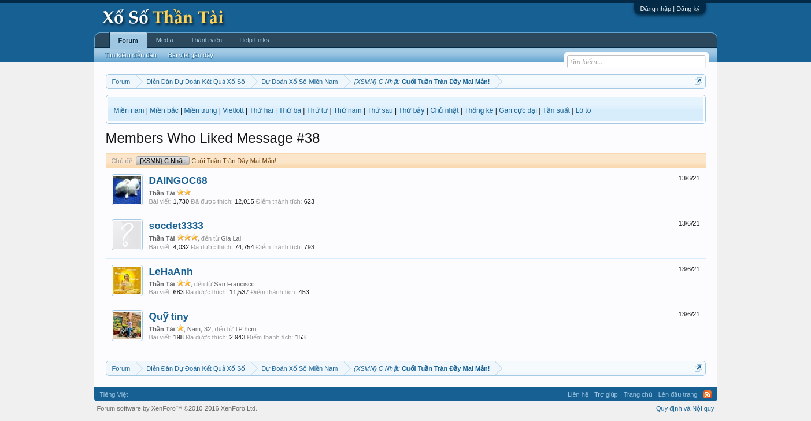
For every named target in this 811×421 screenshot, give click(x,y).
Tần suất (556, 110)
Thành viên (206, 39)
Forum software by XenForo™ (177, 408)
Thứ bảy (411, 110)
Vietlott (233, 110)
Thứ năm (348, 110)
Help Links (254, 39)
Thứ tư (317, 110)
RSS (707, 394)
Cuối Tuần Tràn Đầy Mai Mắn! (206, 160)
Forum (128, 40)
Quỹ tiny (169, 316)
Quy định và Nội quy (685, 408)
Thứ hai (261, 110)
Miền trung (200, 110)
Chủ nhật (444, 110)
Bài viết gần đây (190, 54)
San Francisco (234, 283)
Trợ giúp (606, 394)
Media (164, 39)
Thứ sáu (380, 110)
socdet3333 (176, 225)
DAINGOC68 (178, 180)
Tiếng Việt (114, 394)
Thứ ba (290, 110)
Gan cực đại (518, 110)
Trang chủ (638, 394)
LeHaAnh (171, 271)
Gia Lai (231, 238)
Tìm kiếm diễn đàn (131, 54)
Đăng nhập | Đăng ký (669, 8)
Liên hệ (578, 394)
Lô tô (583, 110)
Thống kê (478, 110)
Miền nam (129, 110)
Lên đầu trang (678, 394)
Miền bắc (164, 110)
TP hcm (246, 329)
